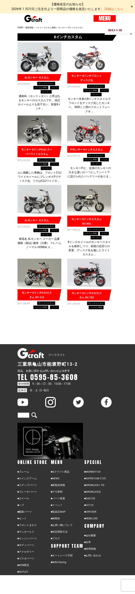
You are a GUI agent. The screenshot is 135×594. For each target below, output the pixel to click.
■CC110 (89, 505)
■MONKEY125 (92, 471)
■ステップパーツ (27, 485)
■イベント (57, 505)
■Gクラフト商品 (60, 471)
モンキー (46, 92)
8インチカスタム (46, 83)
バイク (54, 87)
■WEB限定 (23, 565)
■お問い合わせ (92, 555)
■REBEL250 (91, 518)
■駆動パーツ (24, 511)
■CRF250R (90, 511)
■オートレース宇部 (62, 555)
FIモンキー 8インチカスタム (86, 149)
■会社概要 (90, 535)
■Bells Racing (58, 562)
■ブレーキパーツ (27, 491)
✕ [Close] (131, 6)
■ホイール (23, 498)
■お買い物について (62, 525)
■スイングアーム (27, 478)
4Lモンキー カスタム (37, 77)
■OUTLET (22, 571)
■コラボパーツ (25, 558)
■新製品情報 (58, 485)
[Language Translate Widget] (119, 34)
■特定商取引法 (59, 531)
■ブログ (55, 538)
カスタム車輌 (41, 87)
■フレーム (23, 471)
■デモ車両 (57, 491)
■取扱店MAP (58, 511)
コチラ (66, 371)
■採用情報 (90, 549)
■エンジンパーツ (27, 538)
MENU (105, 18)
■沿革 (87, 542)
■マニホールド (25, 531)
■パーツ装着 (58, 498)
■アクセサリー (25, 551)
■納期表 (55, 518)
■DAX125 (89, 498)
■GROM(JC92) (92, 491)
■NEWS (55, 478)
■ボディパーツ (25, 545)
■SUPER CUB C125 (95, 478)
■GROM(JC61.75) (94, 485)
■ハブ (20, 505)
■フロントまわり (27, 525)
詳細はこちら (114, 9)
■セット (22, 518)
